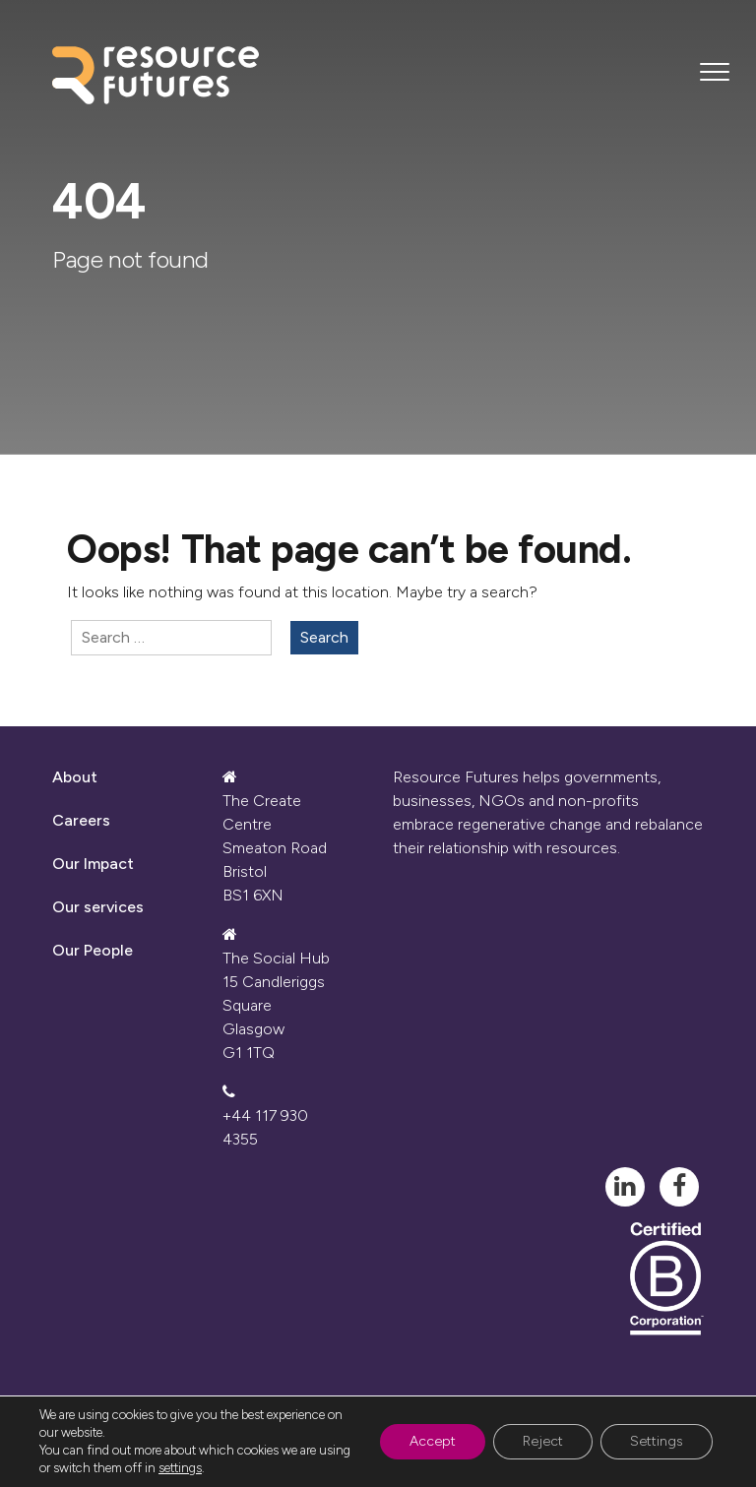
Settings (656, 1441)
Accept (433, 1441)
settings (180, 1467)
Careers (81, 820)
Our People (92, 950)
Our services (98, 907)
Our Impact (93, 863)
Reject (543, 1441)
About (74, 777)
